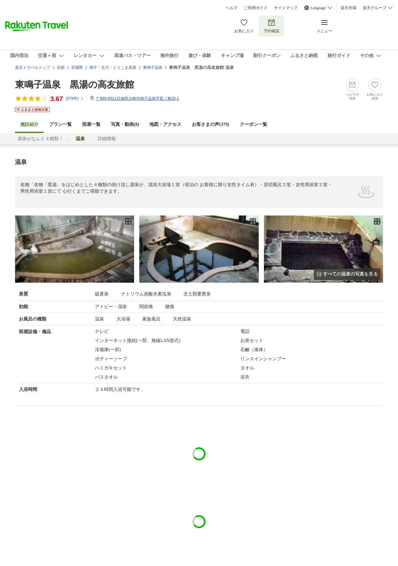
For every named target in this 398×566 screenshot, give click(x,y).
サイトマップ (286, 8)
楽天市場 (348, 8)
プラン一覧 (60, 124)
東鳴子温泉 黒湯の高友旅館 (74, 85)
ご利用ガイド (256, 8)
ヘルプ (231, 8)
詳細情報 (107, 138)
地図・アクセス (165, 124)
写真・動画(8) (125, 124)
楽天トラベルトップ (32, 67)
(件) (75, 98)
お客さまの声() (210, 124)
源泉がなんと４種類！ (40, 138)
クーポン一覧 (253, 124)
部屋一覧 (91, 124)
